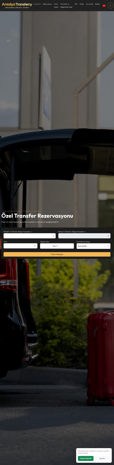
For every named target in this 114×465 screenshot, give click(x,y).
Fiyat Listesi (56, 5)
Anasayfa (37, 4)
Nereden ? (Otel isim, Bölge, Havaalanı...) (18, 232)
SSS (76, 4)
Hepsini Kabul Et (86, 458)
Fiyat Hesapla (57, 254)
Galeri (82, 4)
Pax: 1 (55, 246)
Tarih (5, 242)
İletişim (97, 4)
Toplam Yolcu (44, 242)
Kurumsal (89, 4)
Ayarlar (102, 458)
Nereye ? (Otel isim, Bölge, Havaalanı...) (72, 232)
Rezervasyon (47, 4)
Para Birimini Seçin (83, 242)
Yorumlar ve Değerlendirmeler (66, 5)
